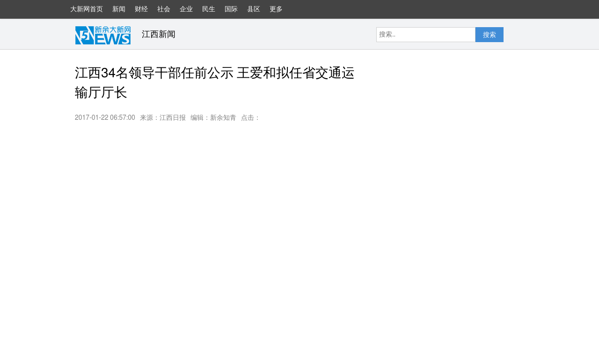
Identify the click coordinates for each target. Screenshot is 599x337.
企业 (186, 9)
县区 (253, 9)
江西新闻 (158, 34)
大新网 (103, 35)
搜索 (489, 35)
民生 (208, 9)
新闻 (118, 9)
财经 (141, 9)
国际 (231, 9)
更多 (280, 12)
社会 (163, 9)
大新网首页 (86, 9)
